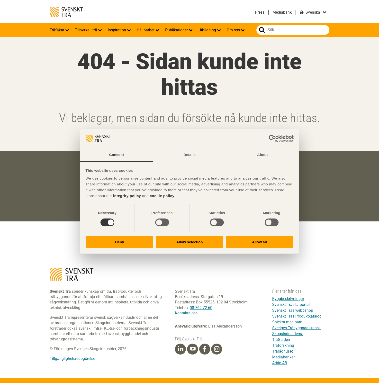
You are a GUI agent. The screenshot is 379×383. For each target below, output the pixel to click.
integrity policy (127, 196)
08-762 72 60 (201, 307)
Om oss (234, 30)
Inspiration (117, 30)
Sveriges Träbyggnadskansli (296, 328)
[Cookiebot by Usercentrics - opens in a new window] (272, 138)
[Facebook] (205, 349)
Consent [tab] (116, 155)
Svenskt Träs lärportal (291, 304)
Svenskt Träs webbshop (292, 310)
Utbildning (208, 30)
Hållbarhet (146, 30)
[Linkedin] (180, 349)
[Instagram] (216, 349)
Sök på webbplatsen (261, 30)
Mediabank (282, 12)
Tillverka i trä (86, 30)
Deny (119, 242)
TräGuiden (281, 339)
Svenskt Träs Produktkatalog (297, 316)
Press (259, 12)
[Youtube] (192, 349)
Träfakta (57, 30)
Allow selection (189, 242)
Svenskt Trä (66, 12)
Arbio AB (279, 363)
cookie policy (162, 196)
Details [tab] (189, 155)
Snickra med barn (287, 322)
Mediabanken (284, 357)
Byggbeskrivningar (288, 298)
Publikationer (177, 30)
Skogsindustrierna (287, 333)
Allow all (259, 242)
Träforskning (283, 345)
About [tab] (262, 155)
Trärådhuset (282, 351)
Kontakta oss (186, 313)
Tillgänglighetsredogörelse (72, 358)
